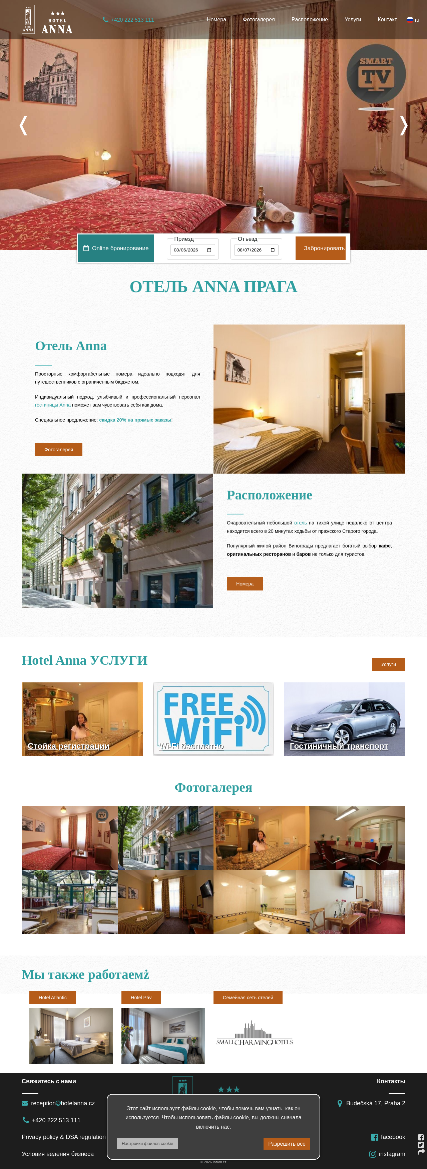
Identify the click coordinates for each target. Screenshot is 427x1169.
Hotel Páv (141, 997)
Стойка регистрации (68, 745)
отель (300, 527)
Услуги (353, 19)
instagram (387, 1154)
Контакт (387, 19)
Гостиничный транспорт (339, 745)
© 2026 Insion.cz (213, 1162)
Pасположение (310, 19)
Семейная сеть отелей (248, 997)
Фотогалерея (259, 19)
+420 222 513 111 (128, 20)
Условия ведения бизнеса (58, 1154)
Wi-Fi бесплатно (191, 745)
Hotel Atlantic (53, 997)
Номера (216, 19)
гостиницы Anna (53, 405)
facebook (388, 1137)
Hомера (245, 588)
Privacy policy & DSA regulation (64, 1137)
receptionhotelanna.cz (58, 1103)
